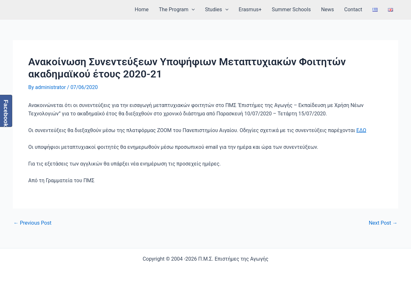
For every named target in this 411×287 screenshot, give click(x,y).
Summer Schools (291, 9)
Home (142, 9)
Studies (216, 9)
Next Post (383, 223)
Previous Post (32, 223)
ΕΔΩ (361, 130)
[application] (191, 9)
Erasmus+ (250, 9)
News (327, 9)
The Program (177, 9)
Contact (353, 9)
